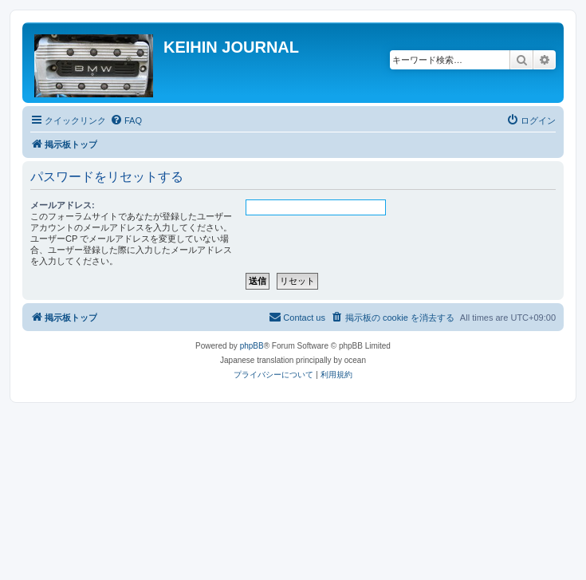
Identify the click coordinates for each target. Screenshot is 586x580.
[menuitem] (126, 120)
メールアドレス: (62, 205)
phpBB (252, 345)
